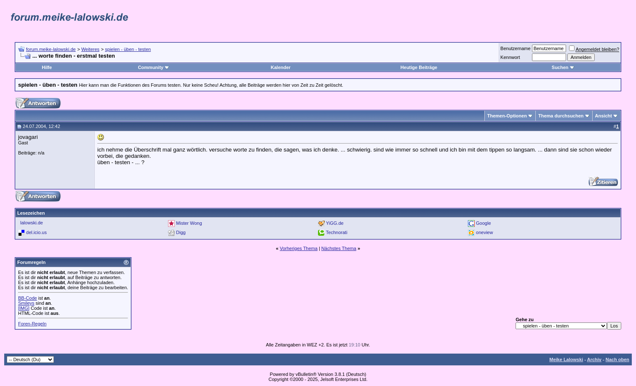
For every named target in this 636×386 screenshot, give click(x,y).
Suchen (563, 67)
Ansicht (603, 115)
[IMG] (23, 308)
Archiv (594, 359)
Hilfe (47, 67)
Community (153, 67)
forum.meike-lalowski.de (51, 49)
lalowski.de (31, 222)
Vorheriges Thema (299, 248)
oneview (484, 232)
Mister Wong (189, 223)
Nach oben (617, 359)
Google (483, 223)
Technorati (336, 232)
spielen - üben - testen (128, 49)
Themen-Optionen (507, 115)
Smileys (26, 303)
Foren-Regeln (32, 323)
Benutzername (515, 48)
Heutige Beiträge (419, 67)
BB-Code (27, 298)
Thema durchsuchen (561, 115)
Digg (181, 232)
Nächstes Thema (338, 248)
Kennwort (510, 57)
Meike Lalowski (566, 359)
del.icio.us (36, 232)
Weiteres (90, 49)
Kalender (281, 67)
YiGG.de (335, 223)
